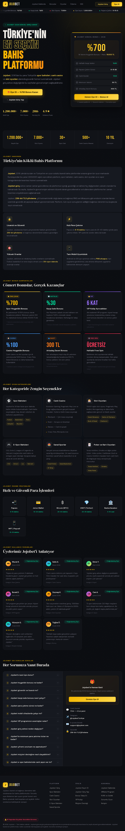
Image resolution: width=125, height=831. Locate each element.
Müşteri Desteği (81, 803)
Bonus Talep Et (81, 796)
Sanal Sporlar (55, 807)
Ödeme (73, 4)
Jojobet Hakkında (39, 4)
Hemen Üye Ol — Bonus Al (96, 97)
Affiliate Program (107, 792)
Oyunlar (63, 4)
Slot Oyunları (55, 800)
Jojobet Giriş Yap (82, 792)
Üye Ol (116, 4)
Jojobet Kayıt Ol (81, 788)
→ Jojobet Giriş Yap (15, 100)
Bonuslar (53, 4)
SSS (81, 4)
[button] (32, 675)
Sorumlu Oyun (107, 800)
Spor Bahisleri (55, 792)
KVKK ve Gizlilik (107, 796)
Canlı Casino (54, 796)
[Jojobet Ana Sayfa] (11, 4)
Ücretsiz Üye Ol (92, 699)
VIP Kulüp (79, 800)
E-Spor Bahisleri (56, 803)
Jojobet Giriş (103, 4)
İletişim (104, 803)
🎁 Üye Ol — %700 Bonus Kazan (22, 92)
